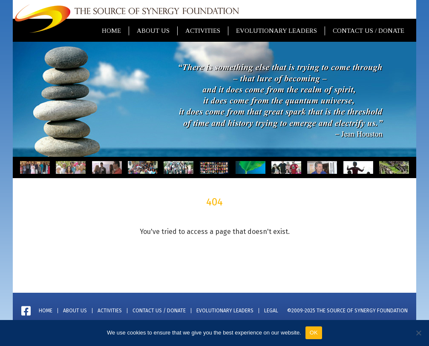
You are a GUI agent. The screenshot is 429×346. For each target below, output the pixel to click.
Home (111, 30)
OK (314, 332)
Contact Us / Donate (368, 30)
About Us (153, 30)
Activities (202, 30)
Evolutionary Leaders (276, 30)
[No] (418, 333)
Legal (271, 310)
